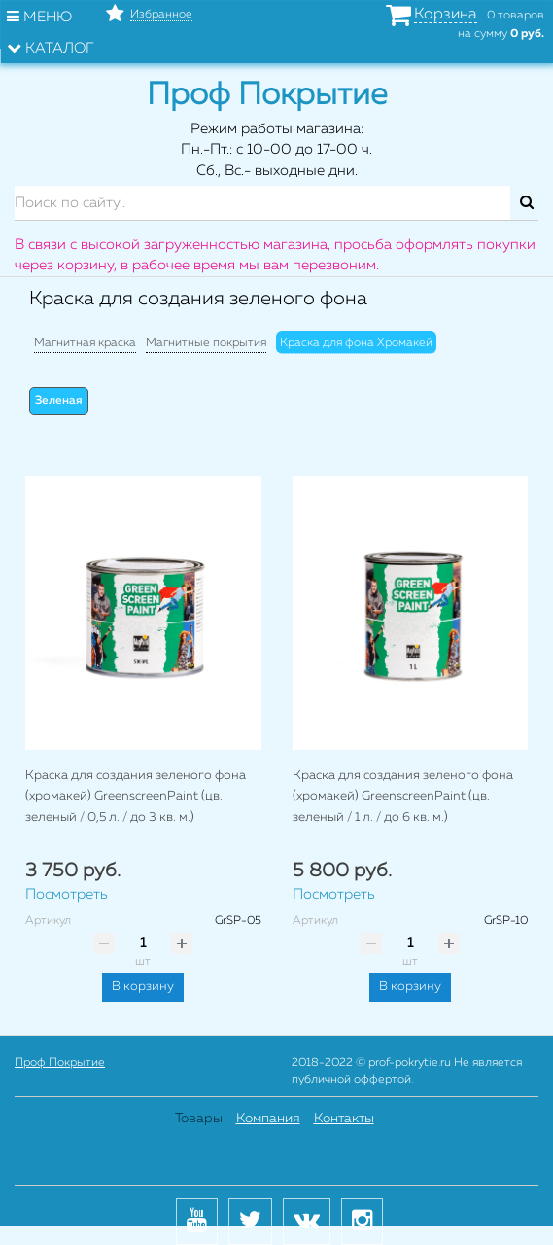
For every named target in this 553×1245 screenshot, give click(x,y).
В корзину (143, 986)
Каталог (50, 47)
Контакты (344, 1118)
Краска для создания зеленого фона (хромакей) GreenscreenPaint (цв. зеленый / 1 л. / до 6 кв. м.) (403, 796)
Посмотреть (66, 894)
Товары (199, 1118)
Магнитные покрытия (206, 343)
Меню (39, 16)
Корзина (445, 14)
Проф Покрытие (60, 1063)
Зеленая (59, 401)
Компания (268, 1118)
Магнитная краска (85, 343)
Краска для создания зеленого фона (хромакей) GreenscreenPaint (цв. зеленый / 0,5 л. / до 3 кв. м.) (135, 796)
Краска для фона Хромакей (356, 343)
